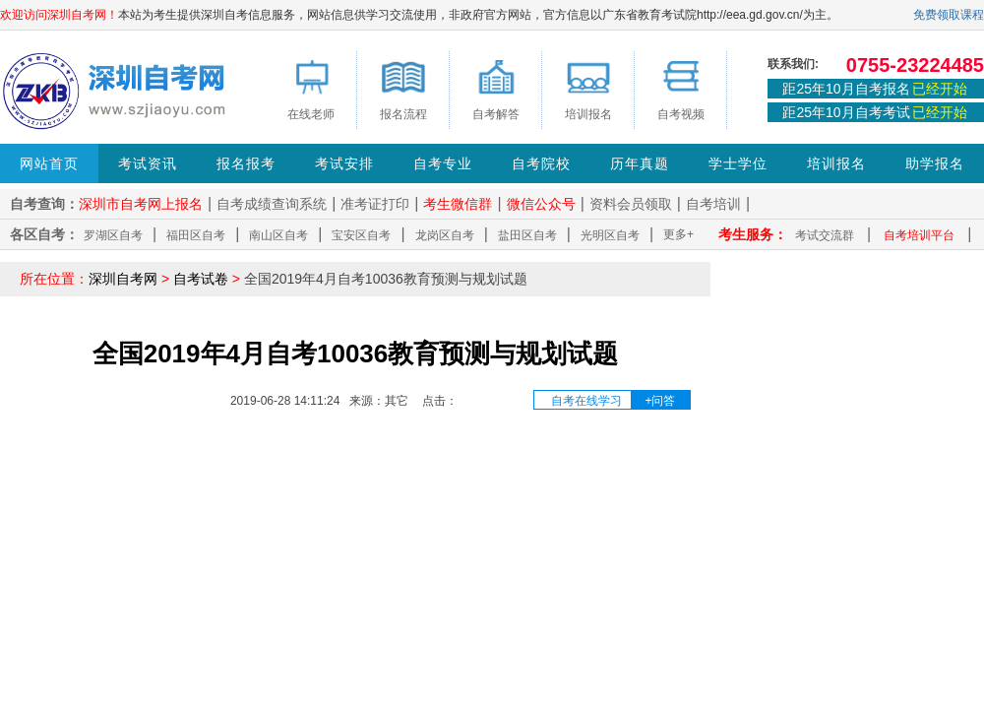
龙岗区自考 (444, 235)
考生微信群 (457, 204)
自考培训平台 (919, 235)
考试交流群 (824, 235)
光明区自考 (610, 235)
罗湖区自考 (113, 235)
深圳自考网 (123, 279)
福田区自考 (195, 235)
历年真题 (639, 163)
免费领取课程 (948, 15)
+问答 (660, 401)
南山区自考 (278, 235)
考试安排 (344, 163)
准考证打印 (374, 204)
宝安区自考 (361, 235)
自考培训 (713, 204)
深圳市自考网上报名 (141, 204)
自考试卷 (200, 279)
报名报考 (246, 163)
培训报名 (836, 163)
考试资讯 (147, 163)
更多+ (678, 234)
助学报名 (934, 163)
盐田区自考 (527, 235)
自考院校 (541, 163)
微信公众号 (541, 204)
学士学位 (738, 163)
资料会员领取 (630, 204)
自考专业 (442, 163)
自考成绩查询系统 (271, 204)
